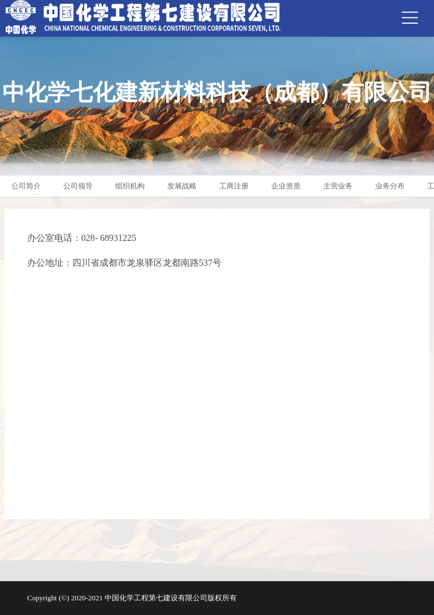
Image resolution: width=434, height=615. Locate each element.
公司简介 (26, 186)
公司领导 (78, 186)
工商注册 (234, 186)
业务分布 (390, 186)
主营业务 (338, 186)
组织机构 (130, 186)
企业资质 (286, 186)
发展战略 (182, 186)
